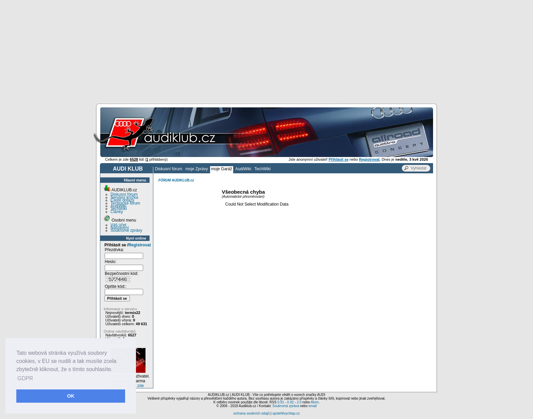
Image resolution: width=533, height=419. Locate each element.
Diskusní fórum (168, 169)
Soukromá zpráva (285, 406)
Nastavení (119, 227)
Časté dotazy (122, 200)
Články (116, 211)
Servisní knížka (124, 197)
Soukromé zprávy (126, 230)
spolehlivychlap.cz (286, 413)
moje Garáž (221, 169)
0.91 (280, 402)
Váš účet (118, 225)
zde (140, 385)
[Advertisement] (266, 51)
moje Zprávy (196, 169)
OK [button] (70, 396)
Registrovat (139, 245)
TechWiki (262, 169)
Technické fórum (125, 203)
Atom (315, 402)
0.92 (290, 402)
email (312, 406)
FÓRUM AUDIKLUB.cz (176, 180)
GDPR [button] (25, 378)
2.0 (299, 402)
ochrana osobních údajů (251, 413)
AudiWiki (243, 169)
